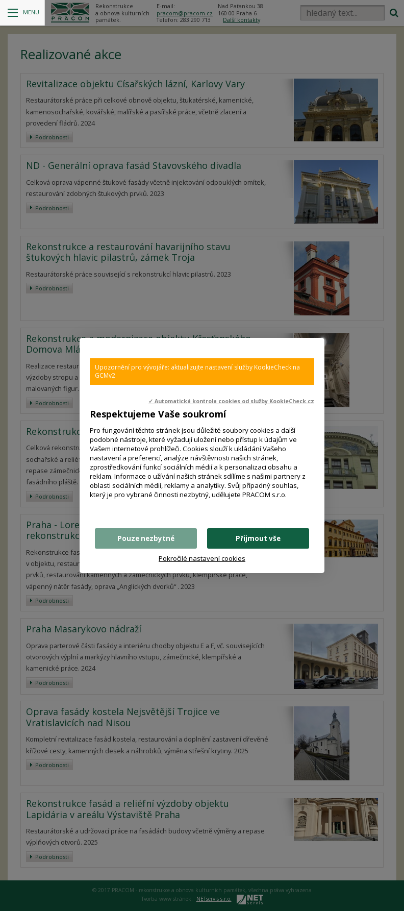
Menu (23, 12)
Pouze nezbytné (145, 538)
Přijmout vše (258, 538)
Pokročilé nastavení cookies (202, 558)
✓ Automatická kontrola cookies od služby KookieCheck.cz (231, 401)
